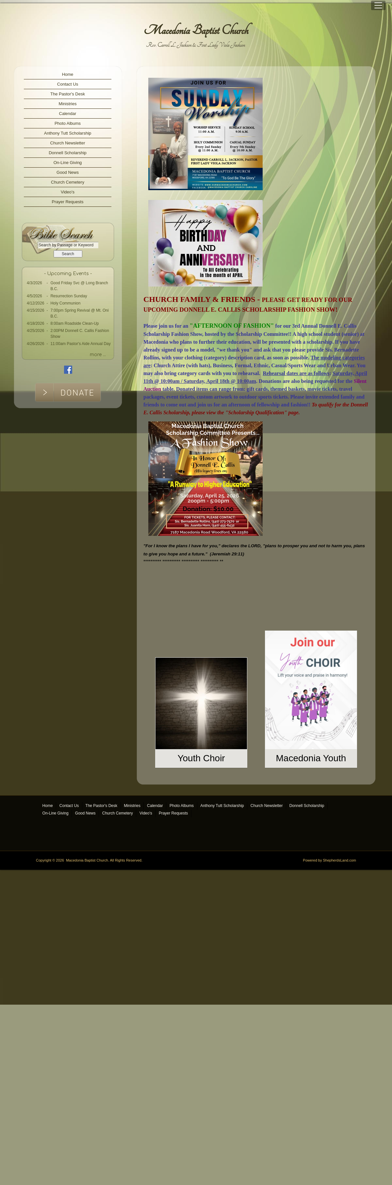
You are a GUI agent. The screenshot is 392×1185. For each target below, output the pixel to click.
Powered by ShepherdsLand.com (329, 1094)
